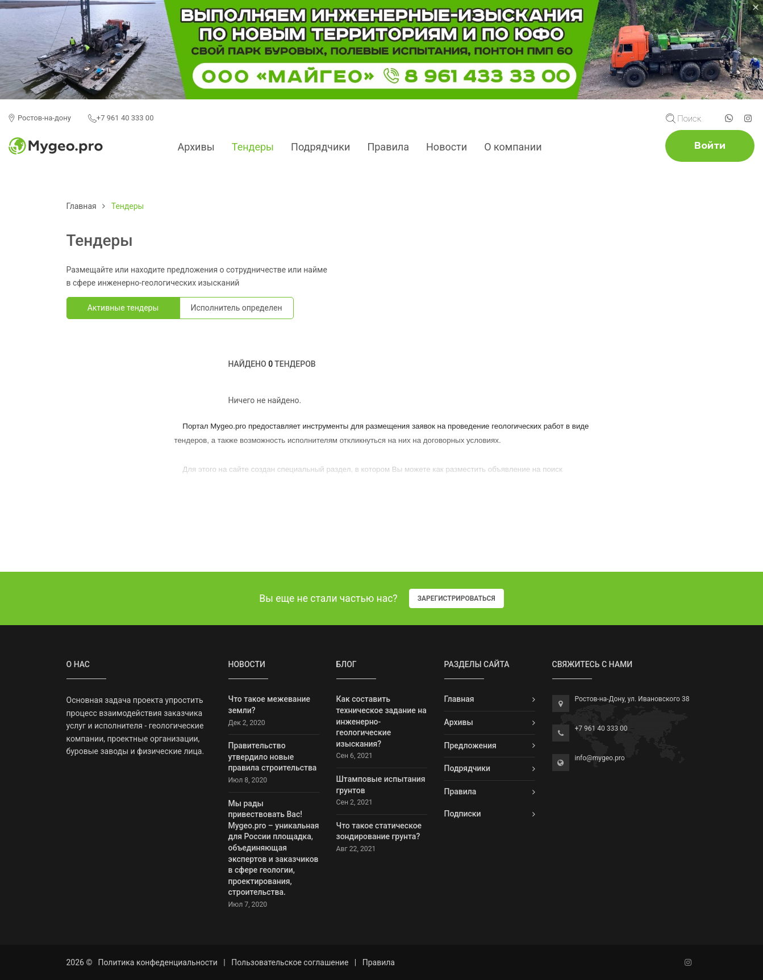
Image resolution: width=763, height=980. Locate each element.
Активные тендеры (123, 307)
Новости (446, 147)
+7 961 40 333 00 (121, 118)
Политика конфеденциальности (157, 962)
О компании (512, 147)
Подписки (462, 813)
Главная (81, 206)
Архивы (195, 147)
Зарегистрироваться (456, 598)
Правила (388, 147)
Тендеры (253, 147)
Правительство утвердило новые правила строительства (272, 756)
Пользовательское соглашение (289, 962)
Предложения (470, 745)
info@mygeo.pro (600, 758)
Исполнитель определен (236, 307)
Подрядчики (320, 147)
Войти (710, 145)
